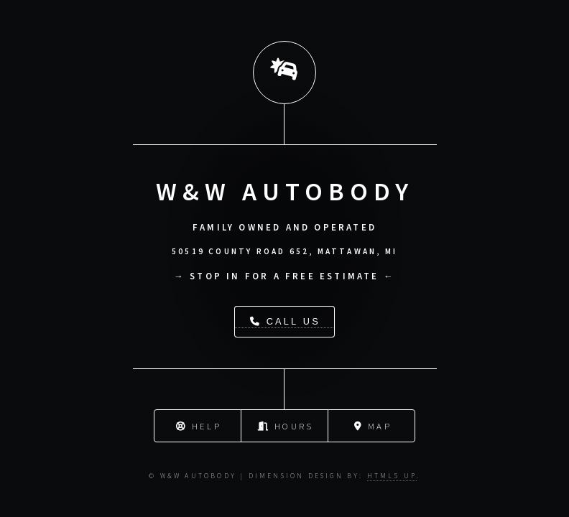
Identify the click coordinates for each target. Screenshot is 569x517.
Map (373, 425)
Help (198, 425)
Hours (285, 425)
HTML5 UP (392, 476)
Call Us (285, 321)
